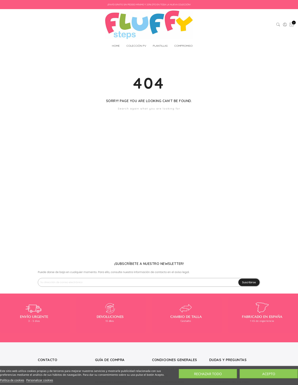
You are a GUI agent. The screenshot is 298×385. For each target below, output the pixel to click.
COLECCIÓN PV (136, 44)
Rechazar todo (208, 374)
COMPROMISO (183, 45)
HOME (116, 44)
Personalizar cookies (39, 380)
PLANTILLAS (160, 44)
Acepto (268, 374)
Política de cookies (12, 380)
